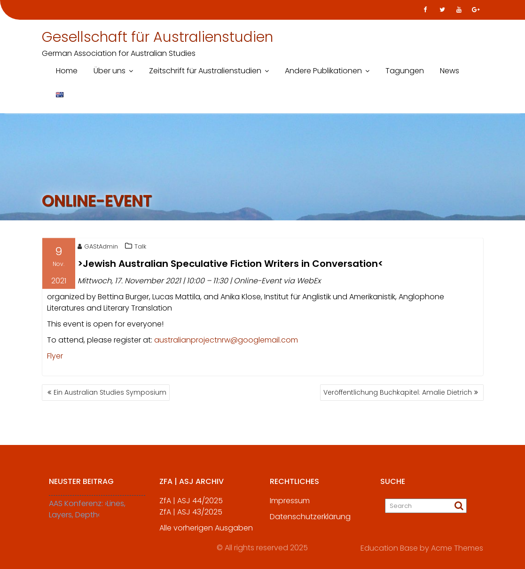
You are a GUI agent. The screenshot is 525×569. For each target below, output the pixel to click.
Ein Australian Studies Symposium (110, 392)
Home (67, 70)
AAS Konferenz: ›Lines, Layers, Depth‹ (87, 512)
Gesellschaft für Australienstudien (157, 37)
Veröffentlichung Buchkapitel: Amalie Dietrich (397, 392)
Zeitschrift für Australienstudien (205, 70)
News (449, 70)
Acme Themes (457, 547)
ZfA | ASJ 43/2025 (190, 514)
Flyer (55, 356)
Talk (140, 247)
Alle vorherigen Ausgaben (206, 530)
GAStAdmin (98, 247)
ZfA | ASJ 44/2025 (191, 503)
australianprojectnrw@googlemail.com (226, 340)
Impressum (290, 503)
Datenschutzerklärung (310, 519)
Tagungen (404, 70)
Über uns (109, 70)
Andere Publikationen (323, 70)
